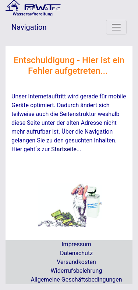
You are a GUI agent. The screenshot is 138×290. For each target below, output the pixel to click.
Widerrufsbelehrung (76, 270)
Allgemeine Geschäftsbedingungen (76, 279)
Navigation (29, 27)
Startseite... (66, 149)
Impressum (76, 244)
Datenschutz (76, 253)
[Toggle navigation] (116, 27)
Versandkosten (76, 261)
